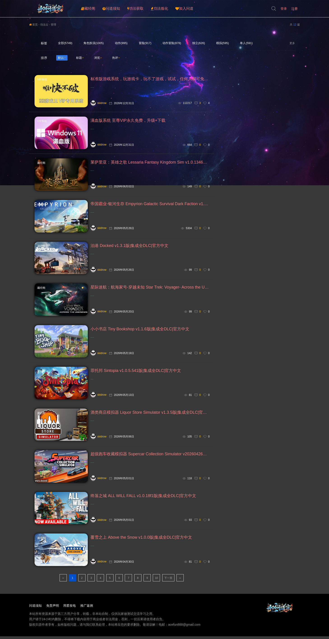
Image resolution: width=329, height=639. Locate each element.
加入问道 (184, 9)
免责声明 (52, 612)
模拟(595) (222, 43)
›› (180, 585)
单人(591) (246, 43)
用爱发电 (69, 612)
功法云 (44, 24)
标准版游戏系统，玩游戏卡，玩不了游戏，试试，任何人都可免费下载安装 (150, 79)
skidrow (98, 103)
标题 (80, 57)
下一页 (168, 585)
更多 (292, 43)
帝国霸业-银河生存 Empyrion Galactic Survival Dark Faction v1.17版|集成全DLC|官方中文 (150, 206)
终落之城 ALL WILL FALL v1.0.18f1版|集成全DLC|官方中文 (143, 502)
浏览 (98, 57)
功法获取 (135, 9)
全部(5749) (65, 43)
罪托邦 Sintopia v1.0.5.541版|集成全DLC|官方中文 (135, 375)
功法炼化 (159, 9)
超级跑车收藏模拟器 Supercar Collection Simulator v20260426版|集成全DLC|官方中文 (150, 459)
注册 (294, 8)
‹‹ (63, 585)
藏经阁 (88, 9)
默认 (62, 57)
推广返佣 (87, 612)
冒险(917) (145, 43)
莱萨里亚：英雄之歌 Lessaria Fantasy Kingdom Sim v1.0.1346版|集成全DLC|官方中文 (150, 163)
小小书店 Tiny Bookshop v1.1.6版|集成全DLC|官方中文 (140, 332)
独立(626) (198, 43)
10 (156, 585)
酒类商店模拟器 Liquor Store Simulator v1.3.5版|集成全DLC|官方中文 (150, 417)
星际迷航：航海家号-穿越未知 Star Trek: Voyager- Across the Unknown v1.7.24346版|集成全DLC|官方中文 (150, 290)
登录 (283, 8)
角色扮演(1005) (93, 43)
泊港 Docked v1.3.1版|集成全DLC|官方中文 (129, 248)
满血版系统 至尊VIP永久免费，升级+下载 (128, 121)
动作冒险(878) (171, 43)
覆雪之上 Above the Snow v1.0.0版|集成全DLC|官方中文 (141, 544)
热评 (116, 57)
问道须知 (111, 9)
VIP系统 (42, 79)
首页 (33, 24)
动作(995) (121, 43)
